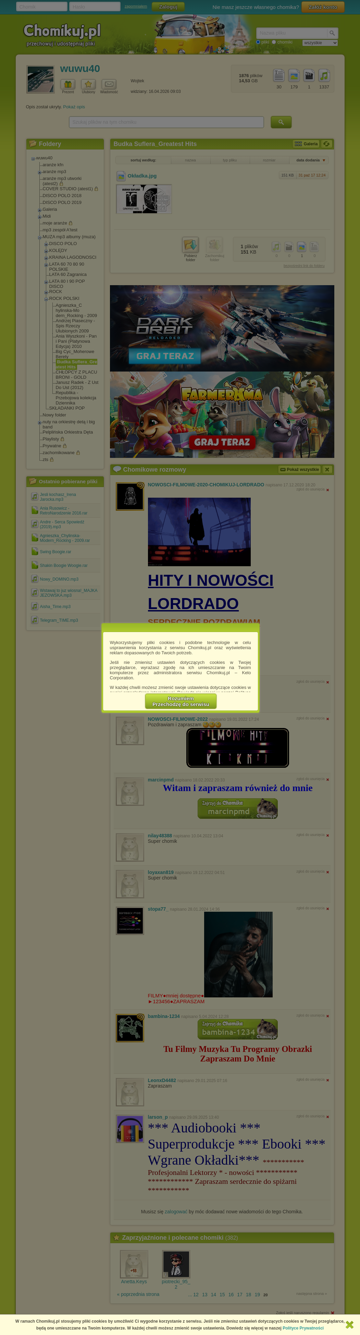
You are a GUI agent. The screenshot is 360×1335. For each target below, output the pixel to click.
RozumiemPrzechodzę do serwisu (180, 701)
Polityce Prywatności (303, 1328)
